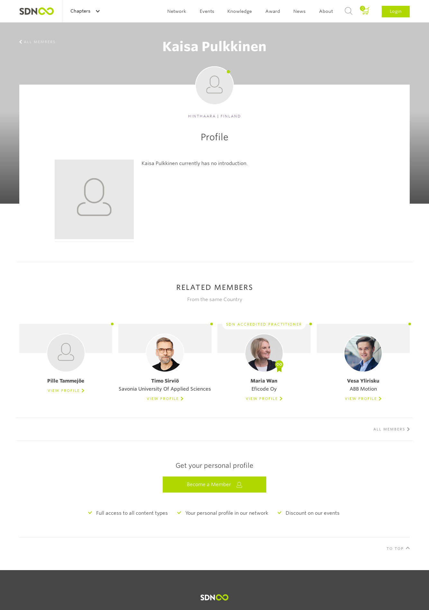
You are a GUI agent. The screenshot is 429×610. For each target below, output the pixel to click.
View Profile (64, 390)
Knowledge (239, 11)
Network (176, 11)
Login (396, 11)
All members (40, 42)
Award (272, 11)
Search (348, 11)
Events (207, 11)
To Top (395, 548)
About (326, 11)
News (299, 11)
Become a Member (214, 485)
